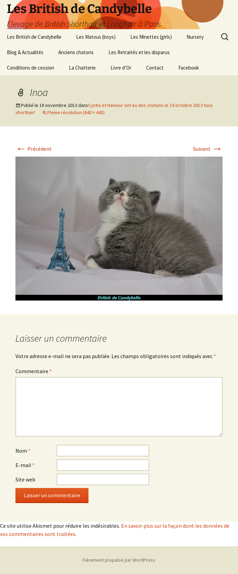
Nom (23, 450)
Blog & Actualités (25, 52)
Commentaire (33, 371)
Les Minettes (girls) (151, 37)
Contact (155, 67)
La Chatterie (82, 67)
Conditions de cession (30, 67)
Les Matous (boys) (96, 37)
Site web (25, 479)
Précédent (33, 148)
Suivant (208, 148)
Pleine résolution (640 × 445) (76, 112)
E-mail (25, 465)
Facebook (188, 67)
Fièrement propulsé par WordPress (119, 560)
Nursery (195, 37)
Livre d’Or (120, 67)
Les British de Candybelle (34, 37)
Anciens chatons (76, 52)
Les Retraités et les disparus (139, 52)
